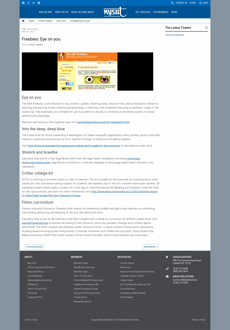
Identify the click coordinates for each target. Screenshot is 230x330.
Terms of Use (30, 320)
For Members (160, 12)
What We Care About (82, 12)
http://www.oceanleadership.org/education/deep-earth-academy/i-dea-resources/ (74, 145)
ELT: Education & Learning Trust (135, 284)
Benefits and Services (84, 267)
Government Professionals (87, 293)
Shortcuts (32, 293)
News (174, 12)
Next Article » (150, 246)
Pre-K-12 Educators (83, 276)
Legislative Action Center (132, 276)
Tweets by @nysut (174, 34)
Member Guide (81, 263)
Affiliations (32, 284)
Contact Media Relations (185, 280)
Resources (125, 267)
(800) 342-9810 (180, 271)
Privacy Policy (199, 320)
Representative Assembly (39, 280)
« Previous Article (34, 246)
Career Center (126, 280)
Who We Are (45, 12)
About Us (31, 263)
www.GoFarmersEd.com (35, 223)
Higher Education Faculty (86, 289)
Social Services (127, 289)
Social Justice (127, 263)
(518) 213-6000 (180, 268)
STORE (193, 3)
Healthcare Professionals (86, 284)
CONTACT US (182, 3)
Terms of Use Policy (37, 289)
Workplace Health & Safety (133, 293)
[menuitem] (45, 12)
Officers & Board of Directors (41, 267)
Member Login (81, 271)
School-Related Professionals (88, 280)
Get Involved (143, 12)
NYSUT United (45, 20)
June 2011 (61, 20)
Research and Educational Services (137, 271)
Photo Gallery (126, 297)
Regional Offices (35, 271)
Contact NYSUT (35, 297)
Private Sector (80, 297)
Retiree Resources (82, 301)
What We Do (61, 12)
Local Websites (34, 276)
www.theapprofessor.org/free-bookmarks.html (103, 122)
